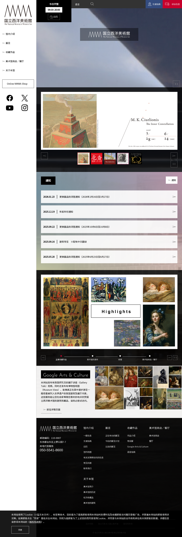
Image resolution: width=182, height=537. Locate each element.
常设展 (130, 440)
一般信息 (87, 435)
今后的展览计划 (112, 440)
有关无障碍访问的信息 (93, 457)
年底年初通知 (58, 212)
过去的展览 (110, 446)
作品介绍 (131, 435)
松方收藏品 (88, 497)
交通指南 (156, 4)
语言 (77, 4)
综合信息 (176, 4)
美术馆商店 (154, 435)
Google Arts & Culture (137, 446)
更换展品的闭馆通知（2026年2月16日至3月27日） (77, 197)
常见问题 (87, 462)
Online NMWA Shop (17, 83)
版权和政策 (35, 521)
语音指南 (131, 451)
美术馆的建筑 (89, 502)
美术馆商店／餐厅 (15, 61)
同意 (20, 529)
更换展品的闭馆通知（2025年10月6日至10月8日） (77, 227)
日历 (54, 17)
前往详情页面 (53, 409)
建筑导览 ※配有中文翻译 (65, 242)
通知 (173, 180)
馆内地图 (87, 451)
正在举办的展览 (112, 435)
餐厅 (151, 440)
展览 (8, 43)
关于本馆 (10, 70)
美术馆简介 (88, 486)
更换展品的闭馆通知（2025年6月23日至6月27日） (77, 257)
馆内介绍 (10, 34)
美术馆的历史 (89, 491)
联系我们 (87, 468)
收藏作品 (10, 52)
